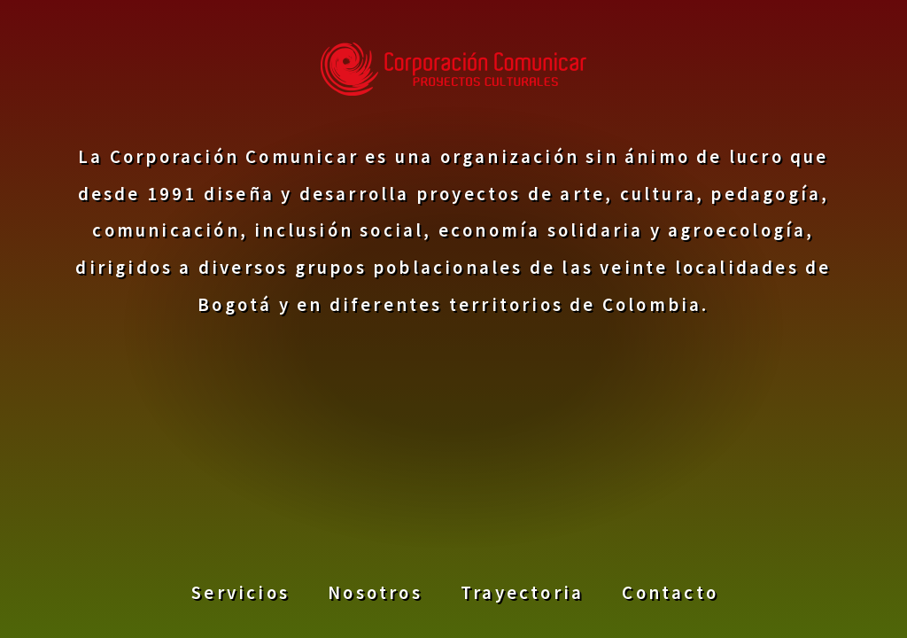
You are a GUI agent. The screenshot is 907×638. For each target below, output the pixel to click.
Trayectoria (522, 591)
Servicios (240, 591)
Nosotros (375, 591)
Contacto (670, 591)
